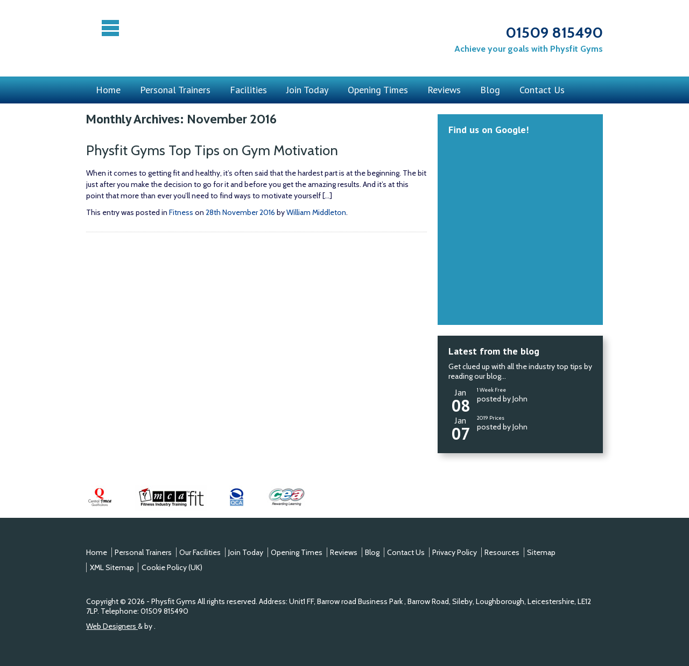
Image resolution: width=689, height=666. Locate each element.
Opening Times (378, 90)
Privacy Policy (454, 552)
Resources (501, 552)
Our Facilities (200, 552)
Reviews (444, 90)
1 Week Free (491, 389)
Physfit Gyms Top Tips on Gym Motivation (215, 150)
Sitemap (541, 552)
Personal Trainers (175, 90)
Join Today (307, 90)
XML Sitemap (112, 567)
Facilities (248, 90)
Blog (490, 90)
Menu (111, 28)
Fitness (181, 212)
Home (108, 90)
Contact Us (542, 90)
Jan (460, 399)
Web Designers (112, 626)
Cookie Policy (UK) (172, 567)
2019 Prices (490, 417)
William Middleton (316, 212)
